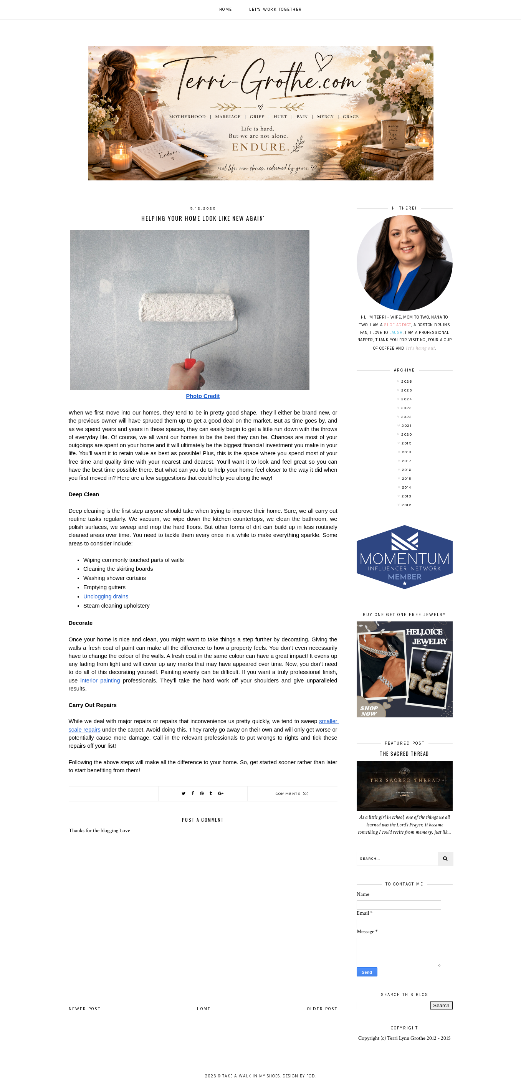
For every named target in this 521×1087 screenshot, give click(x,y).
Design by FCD (299, 1076)
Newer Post (85, 1008)
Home (225, 9)
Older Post (322, 1008)
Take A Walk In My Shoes (251, 1076)
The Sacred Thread (404, 753)
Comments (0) (292, 793)
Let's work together (275, 9)
